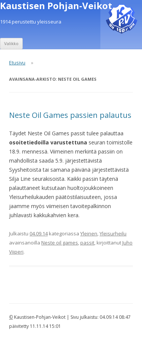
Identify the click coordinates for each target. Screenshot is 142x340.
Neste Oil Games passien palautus (70, 115)
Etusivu (17, 63)
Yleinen (88, 233)
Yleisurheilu (113, 233)
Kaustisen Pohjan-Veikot (56, 6)
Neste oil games (59, 242)
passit (87, 242)
